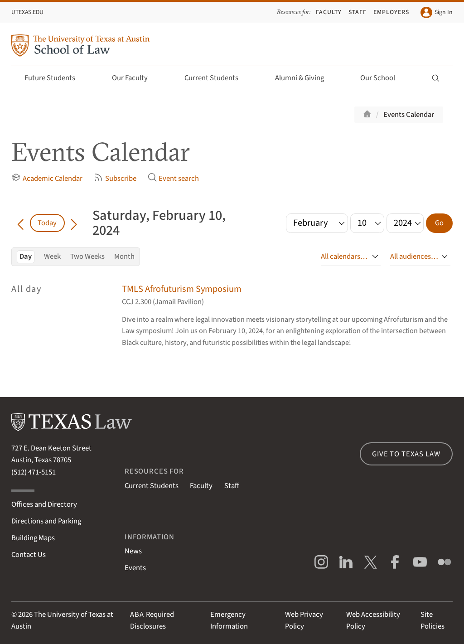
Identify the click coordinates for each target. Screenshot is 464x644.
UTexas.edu (27, 12)
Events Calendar (408, 114)
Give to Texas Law (406, 454)
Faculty (329, 12)
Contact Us (28, 554)
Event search (173, 178)
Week (52, 256)
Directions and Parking (46, 521)
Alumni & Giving (304, 78)
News (133, 551)
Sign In (436, 12)
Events (135, 567)
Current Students (216, 78)
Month (124, 256)
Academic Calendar (46, 178)
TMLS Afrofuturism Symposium (182, 288)
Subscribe (115, 178)
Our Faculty (135, 78)
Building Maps (33, 538)
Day (25, 256)
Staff (357, 12)
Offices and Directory (44, 504)
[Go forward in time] (74, 223)
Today (47, 223)
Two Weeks (87, 256)
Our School (383, 78)
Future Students (55, 78)
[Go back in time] (20, 223)
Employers (391, 12)
